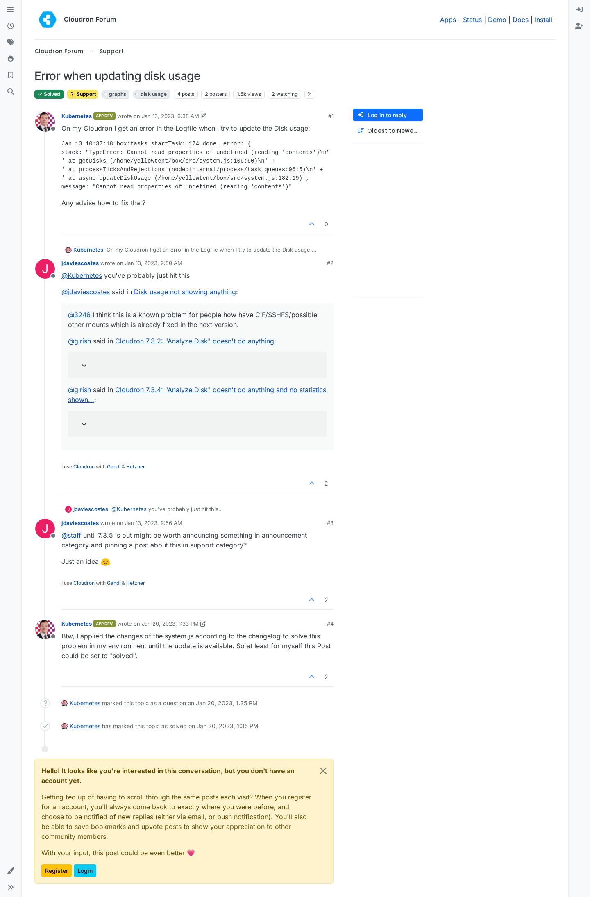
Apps (448, 20)
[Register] (579, 26)
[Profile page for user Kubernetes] (45, 122)
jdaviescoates (80, 263)
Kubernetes (76, 116)
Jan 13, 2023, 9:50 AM (153, 263)
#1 (331, 116)
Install (543, 20)
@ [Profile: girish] (79, 341)
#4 (330, 623)
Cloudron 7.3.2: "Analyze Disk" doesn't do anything (194, 341)
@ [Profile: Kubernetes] (81, 275)
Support (82, 94)
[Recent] (10, 26)
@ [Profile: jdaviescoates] (85, 292)
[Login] (579, 9)
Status (472, 20)
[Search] (10, 91)
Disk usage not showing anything (185, 292)
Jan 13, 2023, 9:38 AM (170, 116)
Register (56, 870)
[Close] (323, 770)
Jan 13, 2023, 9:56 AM (153, 523)
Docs (521, 20)
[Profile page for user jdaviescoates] (45, 269)
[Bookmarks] (10, 75)
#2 (330, 263)
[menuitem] (579, 9)
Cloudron (84, 466)
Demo (497, 20)
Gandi (113, 466)
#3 (330, 523)
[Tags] (10, 42)
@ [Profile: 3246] (79, 315)
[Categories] (10, 9)
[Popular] (10, 59)
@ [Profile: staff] (71, 535)
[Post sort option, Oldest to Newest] (388, 131)
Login (85, 870)
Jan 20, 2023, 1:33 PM (170, 623)
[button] (10, 870)
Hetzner (135, 466)
